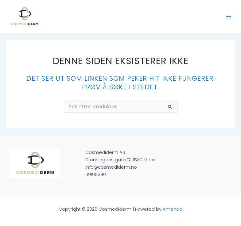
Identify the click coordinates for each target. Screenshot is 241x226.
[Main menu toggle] (229, 16)
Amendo (172, 209)
